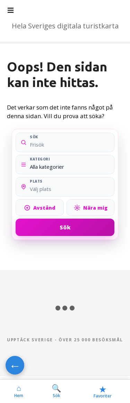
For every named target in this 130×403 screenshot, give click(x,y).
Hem (18, 391)
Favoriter (103, 391)
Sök (65, 227)
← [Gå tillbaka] (15, 365)
